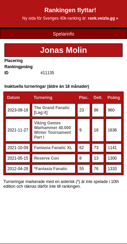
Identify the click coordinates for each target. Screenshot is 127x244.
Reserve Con (46, 158)
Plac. (83, 97)
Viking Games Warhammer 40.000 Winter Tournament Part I (52, 130)
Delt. (97, 97)
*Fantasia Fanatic (50, 168)
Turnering (43, 97)
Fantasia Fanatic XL (53, 147)
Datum (13, 97)
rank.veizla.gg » (103, 18)
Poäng (113, 97)
